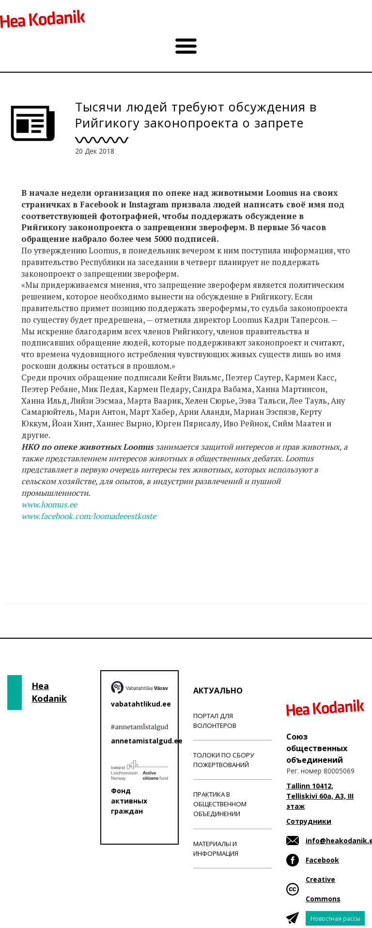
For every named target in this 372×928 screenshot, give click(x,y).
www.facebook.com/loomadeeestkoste (88, 516)
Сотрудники (308, 821)
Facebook (322, 860)
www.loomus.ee (49, 504)
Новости (37, 554)
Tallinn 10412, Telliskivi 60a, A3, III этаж (320, 796)
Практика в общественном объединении (220, 804)
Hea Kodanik (49, 692)
